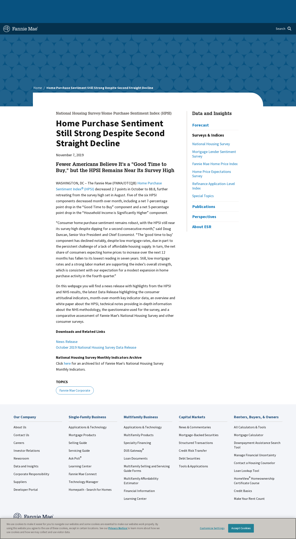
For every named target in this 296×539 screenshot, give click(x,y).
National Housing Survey (211, 130)
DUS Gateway (134, 437)
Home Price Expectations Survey (211, 160)
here (67, 350)
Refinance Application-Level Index (213, 172)
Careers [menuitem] (264, 5)
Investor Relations (27, 437)
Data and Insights (212, 101)
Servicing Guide (79, 437)
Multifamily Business (71, 5)
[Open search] (284, 15)
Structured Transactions (196, 430)
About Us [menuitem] (197, 5)
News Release (66, 328)
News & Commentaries (195, 414)
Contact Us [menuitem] (282, 5)
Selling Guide (78, 430)
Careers (19, 430)
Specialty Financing (137, 430)
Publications (203, 193)
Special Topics (203, 182)
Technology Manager (83, 469)
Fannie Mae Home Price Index (215, 150)
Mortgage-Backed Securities (199, 422)
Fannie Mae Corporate (74, 377)
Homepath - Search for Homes (90, 476)
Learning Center (80, 453)
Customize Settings (212, 528)
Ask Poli (75, 445)
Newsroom (21, 445)
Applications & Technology (87, 414)
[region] (148, 528)
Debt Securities (189, 445)
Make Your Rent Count (249, 485)
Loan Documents (136, 445)
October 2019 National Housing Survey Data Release (96, 334)
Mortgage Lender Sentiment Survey (214, 140)
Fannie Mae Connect (83, 461)
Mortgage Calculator (248, 422)
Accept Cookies (241, 528)
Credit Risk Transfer (193, 437)
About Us (20, 414)
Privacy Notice (118, 528)
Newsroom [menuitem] (246, 5)
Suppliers (20, 469)
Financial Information (139, 478)
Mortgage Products (82, 422)
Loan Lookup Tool (246, 457)
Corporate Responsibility (31, 461)
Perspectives (204, 203)
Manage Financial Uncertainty (255, 442)
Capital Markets (102, 5)
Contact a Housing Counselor (254, 450)
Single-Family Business (35, 5)
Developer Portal (26, 476)
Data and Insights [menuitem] (221, 5)
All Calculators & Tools (250, 414)
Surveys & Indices (208, 121)
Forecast (200, 111)
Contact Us (21, 422)
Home (10, 5)
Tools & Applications (193, 453)
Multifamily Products (139, 422)
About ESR (201, 213)
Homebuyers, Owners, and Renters (142, 5)
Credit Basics (243, 478)
